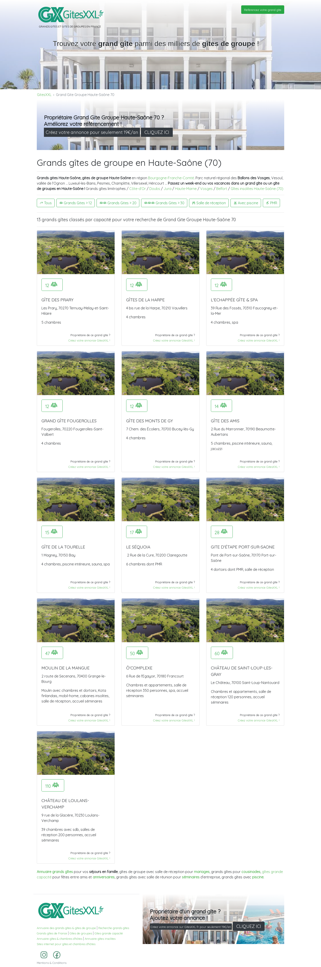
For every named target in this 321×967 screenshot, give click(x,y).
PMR (271, 203)
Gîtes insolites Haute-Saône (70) (257, 188)
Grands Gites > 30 (164, 203)
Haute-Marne (186, 188)
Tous (46, 203)
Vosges (206, 188)
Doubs (154, 188)
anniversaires (104, 877)
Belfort (221, 188)
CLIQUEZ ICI (156, 132)
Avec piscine (245, 203)
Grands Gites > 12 (75, 203)
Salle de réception (209, 203)
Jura (167, 188)
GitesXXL (44, 94)
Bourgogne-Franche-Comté (171, 178)
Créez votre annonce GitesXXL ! (89, 340)
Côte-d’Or (137, 188)
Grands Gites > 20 (117, 203)
